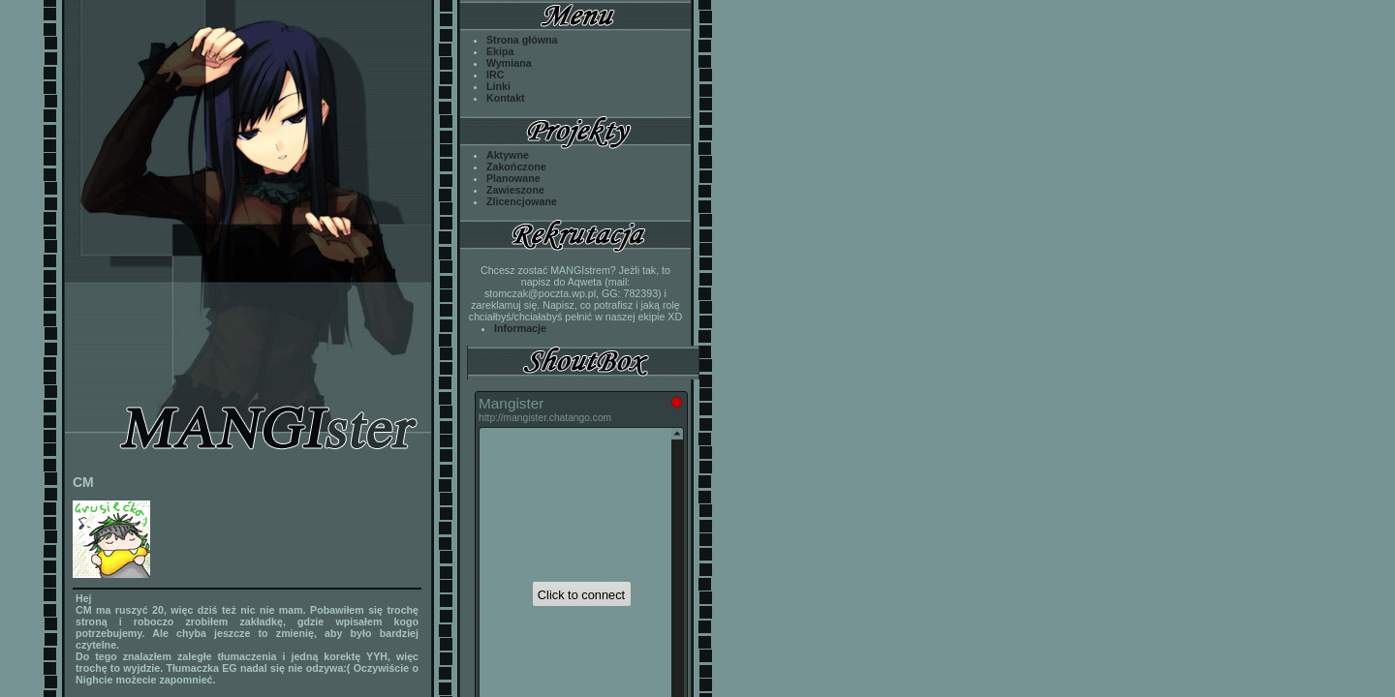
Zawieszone (515, 190)
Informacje (520, 328)
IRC (495, 74)
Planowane (513, 178)
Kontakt (505, 98)
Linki (498, 86)
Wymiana (509, 63)
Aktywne (507, 155)
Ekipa (499, 51)
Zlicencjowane (521, 201)
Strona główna (521, 39)
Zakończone (516, 166)
